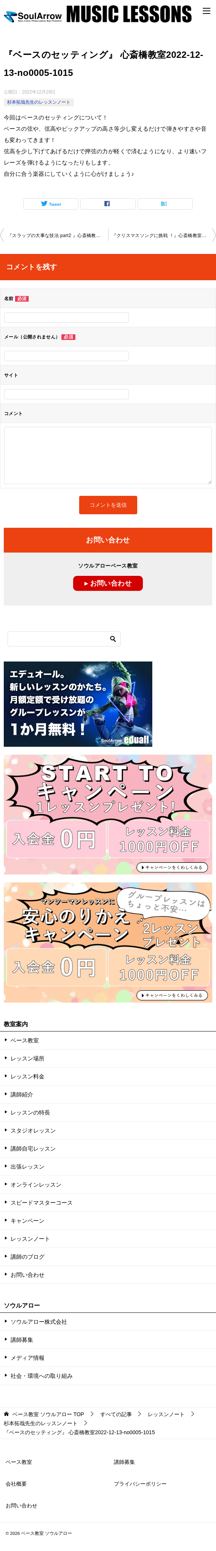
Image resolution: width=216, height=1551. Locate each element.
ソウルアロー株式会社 (39, 1321)
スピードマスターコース (42, 1202)
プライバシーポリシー (140, 1484)
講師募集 (22, 1340)
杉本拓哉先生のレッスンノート (38, 102)
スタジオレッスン (33, 1130)
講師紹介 (22, 1094)
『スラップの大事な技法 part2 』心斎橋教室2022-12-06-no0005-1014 (58, 235)
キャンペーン (27, 1220)
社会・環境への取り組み (42, 1376)
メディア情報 (27, 1358)
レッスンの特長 (30, 1112)
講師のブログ (27, 1256)
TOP (48, 1414)
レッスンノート (30, 1238)
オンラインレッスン (36, 1184)
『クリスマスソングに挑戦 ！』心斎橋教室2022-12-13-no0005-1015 (164, 235)
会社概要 (16, 1484)
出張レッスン (27, 1166)
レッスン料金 (27, 1076)
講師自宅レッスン (33, 1148)
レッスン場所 (27, 1058)
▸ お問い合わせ (108, 583)
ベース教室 (25, 1040)
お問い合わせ (27, 1275)
